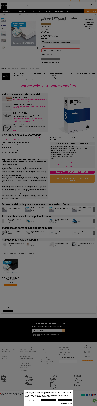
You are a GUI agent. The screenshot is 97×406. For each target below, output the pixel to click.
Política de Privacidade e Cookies (65, 403)
